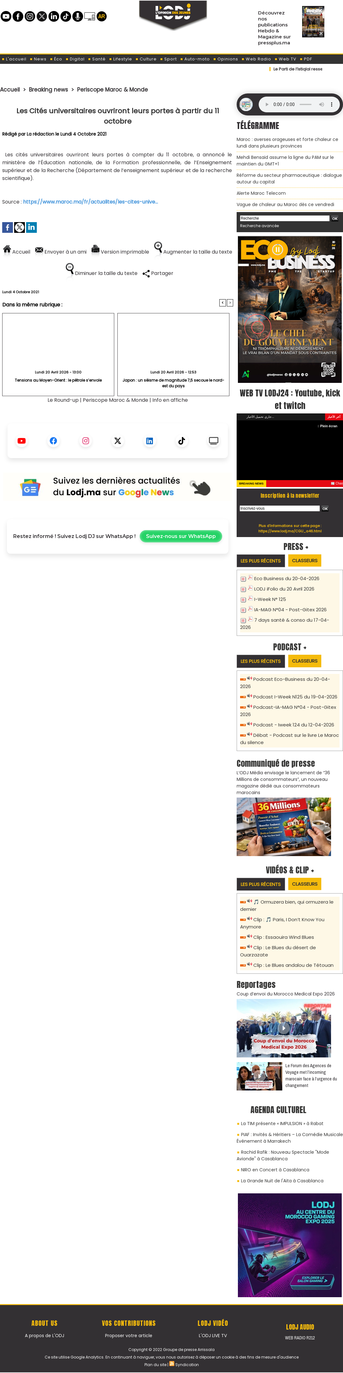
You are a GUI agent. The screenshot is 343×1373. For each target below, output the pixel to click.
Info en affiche (170, 400)
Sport (168, 59)
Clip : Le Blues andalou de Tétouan (293, 965)
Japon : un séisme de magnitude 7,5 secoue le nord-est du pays (173, 383)
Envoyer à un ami (61, 251)
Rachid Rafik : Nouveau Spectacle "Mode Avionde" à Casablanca (283, 1155)
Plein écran (327, 426)
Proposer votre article (128, 1335)
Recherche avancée (259, 225)
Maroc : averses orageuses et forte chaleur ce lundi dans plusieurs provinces (287, 142)
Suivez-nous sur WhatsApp (181, 536)
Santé (97, 59)
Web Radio (256, 59)
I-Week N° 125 (270, 599)
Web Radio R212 (300, 1338)
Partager (158, 273)
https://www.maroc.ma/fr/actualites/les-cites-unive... (90, 201)
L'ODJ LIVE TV (213, 1335)
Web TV (285, 59)
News (38, 59)
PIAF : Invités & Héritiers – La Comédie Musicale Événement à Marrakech (290, 1137)
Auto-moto (195, 59)
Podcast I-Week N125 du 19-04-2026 (295, 696)
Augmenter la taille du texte (193, 251)
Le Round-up (63, 400)
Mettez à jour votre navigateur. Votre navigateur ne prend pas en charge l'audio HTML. (299, 104)
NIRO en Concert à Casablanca (275, 1170)
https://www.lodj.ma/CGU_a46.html (290, 531)
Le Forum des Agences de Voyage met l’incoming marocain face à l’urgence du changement (311, 1075)
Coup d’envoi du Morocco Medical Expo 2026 (286, 994)
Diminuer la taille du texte (102, 273)
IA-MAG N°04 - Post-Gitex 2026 (290, 609)
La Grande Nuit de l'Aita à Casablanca (282, 1181)
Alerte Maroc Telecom (261, 193)
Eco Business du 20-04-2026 (286, 578)
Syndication (187, 1364)
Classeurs (305, 560)
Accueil (10, 89)
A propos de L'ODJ (44, 1335)
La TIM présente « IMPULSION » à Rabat (282, 1123)
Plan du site (155, 1364)
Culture (146, 59)
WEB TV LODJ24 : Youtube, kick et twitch (290, 399)
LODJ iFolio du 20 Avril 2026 (284, 589)
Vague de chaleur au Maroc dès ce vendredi (285, 204)
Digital (75, 59)
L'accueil (14, 59)
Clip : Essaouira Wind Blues (283, 937)
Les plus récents (261, 561)
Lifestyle (120, 59)
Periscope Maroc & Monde (112, 89)
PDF (306, 59)
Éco (56, 59)
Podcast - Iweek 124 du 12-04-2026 (293, 724)
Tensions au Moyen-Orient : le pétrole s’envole (58, 380)
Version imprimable (120, 251)
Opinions (225, 59)
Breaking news (48, 89)
